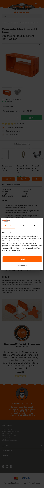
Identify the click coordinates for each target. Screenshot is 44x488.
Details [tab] (22, 226)
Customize (22, 265)
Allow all (22, 259)
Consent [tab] (8, 226)
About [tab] (36, 226)
